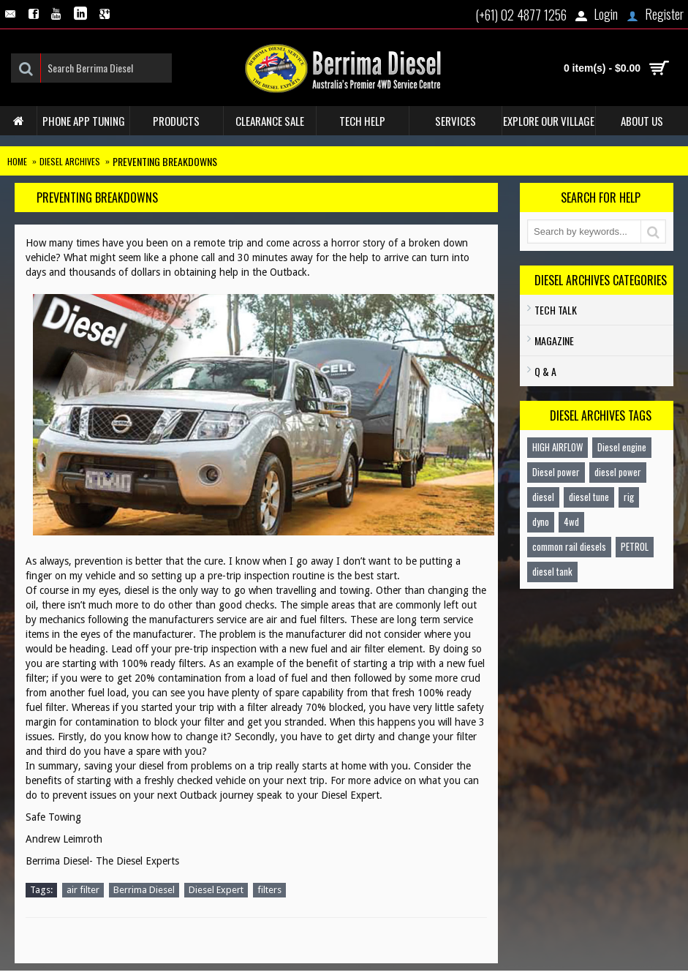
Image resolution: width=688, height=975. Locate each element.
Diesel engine (621, 447)
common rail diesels (569, 546)
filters (269, 889)
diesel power (617, 471)
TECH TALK (555, 309)
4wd (571, 521)
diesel (543, 496)
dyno (540, 521)
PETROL (635, 546)
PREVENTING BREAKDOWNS (165, 161)
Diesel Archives (69, 161)
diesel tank (552, 571)
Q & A (545, 371)
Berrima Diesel (144, 889)
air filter (83, 889)
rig (629, 496)
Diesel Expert (216, 889)
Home (17, 161)
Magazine (554, 340)
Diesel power (556, 471)
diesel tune (589, 496)
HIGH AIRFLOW (557, 447)
